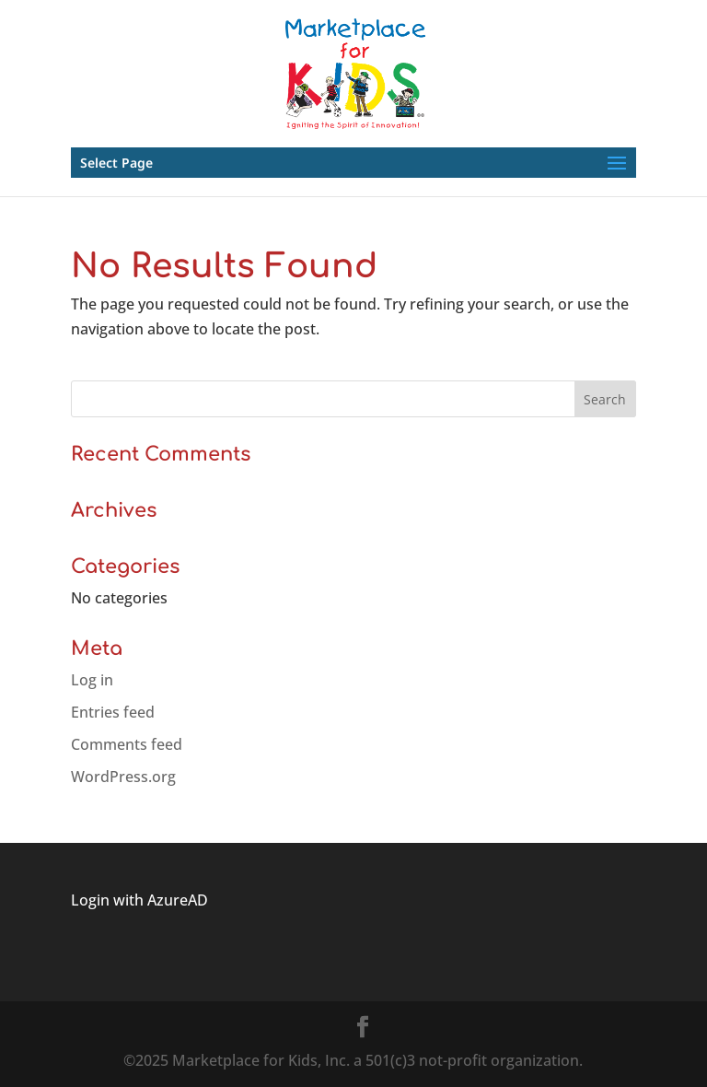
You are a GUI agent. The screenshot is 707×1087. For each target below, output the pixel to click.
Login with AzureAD (139, 900)
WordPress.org (123, 776)
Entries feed (113, 712)
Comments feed (126, 744)
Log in (92, 680)
